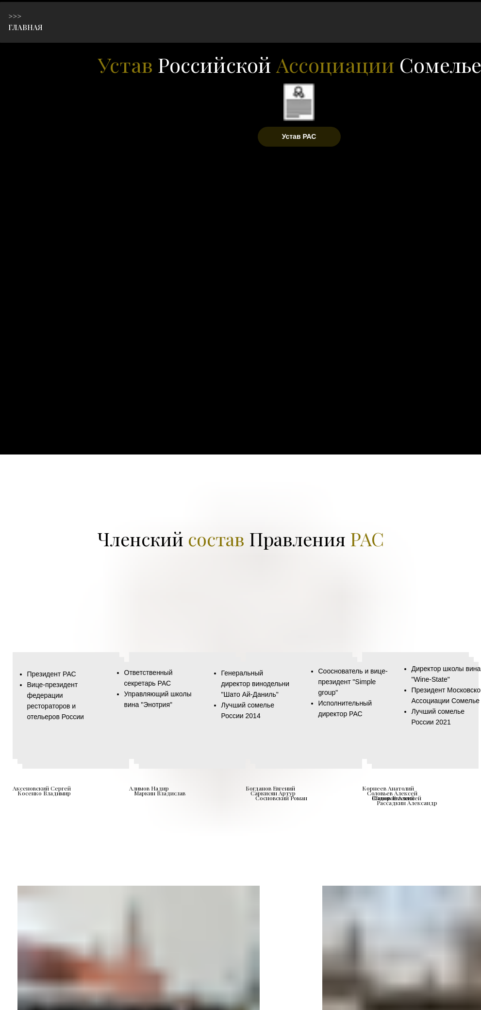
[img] (61, 47)
